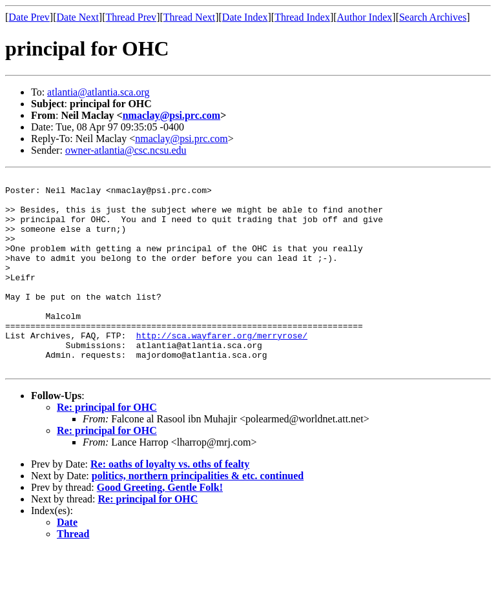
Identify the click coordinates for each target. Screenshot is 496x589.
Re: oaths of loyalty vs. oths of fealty (169, 502)
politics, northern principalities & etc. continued (198, 514)
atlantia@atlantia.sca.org (98, 92)
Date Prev (29, 17)
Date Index (245, 17)
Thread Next (189, 17)
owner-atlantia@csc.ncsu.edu (126, 150)
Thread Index (302, 17)
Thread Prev (130, 17)
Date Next (78, 17)
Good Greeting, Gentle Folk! (160, 526)
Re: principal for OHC (107, 445)
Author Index (365, 17)
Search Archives (432, 17)
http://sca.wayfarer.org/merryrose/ (221, 368)
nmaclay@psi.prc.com (171, 115)
